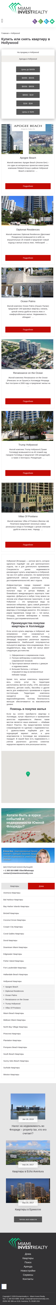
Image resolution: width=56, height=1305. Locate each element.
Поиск (28, 1262)
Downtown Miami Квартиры (15, 947)
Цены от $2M (28, 112)
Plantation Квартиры (12, 1040)
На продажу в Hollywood (28, 52)
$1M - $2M (28, 103)
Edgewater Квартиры (12, 954)
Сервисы (28, 1274)
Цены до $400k (28, 69)
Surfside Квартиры (11, 1068)
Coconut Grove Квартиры (14, 920)
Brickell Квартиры (11, 913)
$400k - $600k (28, 78)
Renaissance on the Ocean (17, 999)
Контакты (28, 1279)
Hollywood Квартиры (12, 981)
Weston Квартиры (11, 1074)
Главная (5, 33)
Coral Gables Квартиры (13, 934)
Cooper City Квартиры (13, 927)
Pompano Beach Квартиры (15, 1047)
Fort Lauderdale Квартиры (14, 968)
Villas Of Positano (13, 1008)
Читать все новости (28, 1219)
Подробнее (28, 186)
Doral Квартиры (10, 940)
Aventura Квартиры (11, 893)
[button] (28, 774)
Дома (41, 886)
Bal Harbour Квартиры (13, 900)
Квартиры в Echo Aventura (28, 1171)
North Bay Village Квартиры (15, 1027)
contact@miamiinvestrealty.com (18, 873)
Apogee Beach (11, 987)
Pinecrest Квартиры (12, 1033)
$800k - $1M (28, 95)
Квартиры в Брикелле (28, 1209)
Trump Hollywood (12, 1004)
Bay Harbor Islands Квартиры (16, 906)
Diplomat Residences (14, 991)
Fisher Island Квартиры (13, 961)
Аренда (28, 1266)
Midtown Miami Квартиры (14, 1020)
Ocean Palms (11, 995)
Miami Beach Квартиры (13, 1013)
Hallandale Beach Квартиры (15, 974)
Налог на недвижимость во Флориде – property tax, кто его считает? (27, 1130)
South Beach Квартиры (13, 1054)
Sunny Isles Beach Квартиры (16, 1061)
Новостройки (28, 1270)
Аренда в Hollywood (28, 59)
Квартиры (14, 886)
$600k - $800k (28, 86)
